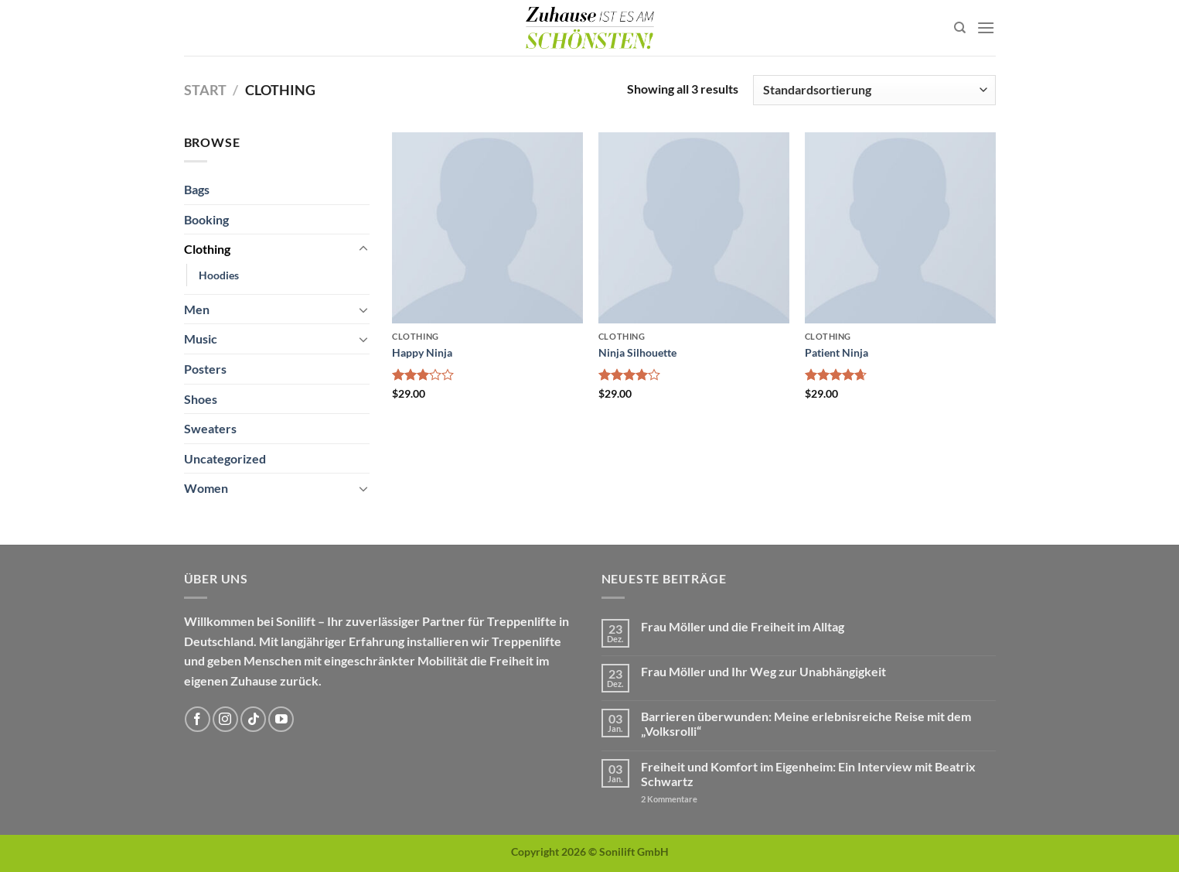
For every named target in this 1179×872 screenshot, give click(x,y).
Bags (197, 189)
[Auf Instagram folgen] (225, 719)
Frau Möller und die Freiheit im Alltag (742, 626)
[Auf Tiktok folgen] (253, 719)
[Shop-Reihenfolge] (874, 90)
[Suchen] (960, 28)
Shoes (200, 399)
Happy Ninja (422, 352)
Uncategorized (225, 458)
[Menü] (985, 27)
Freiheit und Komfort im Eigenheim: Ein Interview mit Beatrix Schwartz (808, 773)
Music (200, 338)
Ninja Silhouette (637, 352)
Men (197, 309)
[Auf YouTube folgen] (281, 719)
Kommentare (669, 799)
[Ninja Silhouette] (693, 227)
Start (205, 89)
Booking (206, 219)
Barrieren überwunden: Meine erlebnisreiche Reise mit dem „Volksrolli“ (806, 723)
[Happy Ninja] (487, 227)
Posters (205, 368)
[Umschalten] (363, 249)
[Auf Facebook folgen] (197, 719)
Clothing (207, 248)
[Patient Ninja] (900, 227)
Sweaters (210, 428)
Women (206, 487)
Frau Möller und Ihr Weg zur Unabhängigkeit (763, 671)
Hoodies (219, 275)
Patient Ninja (836, 352)
